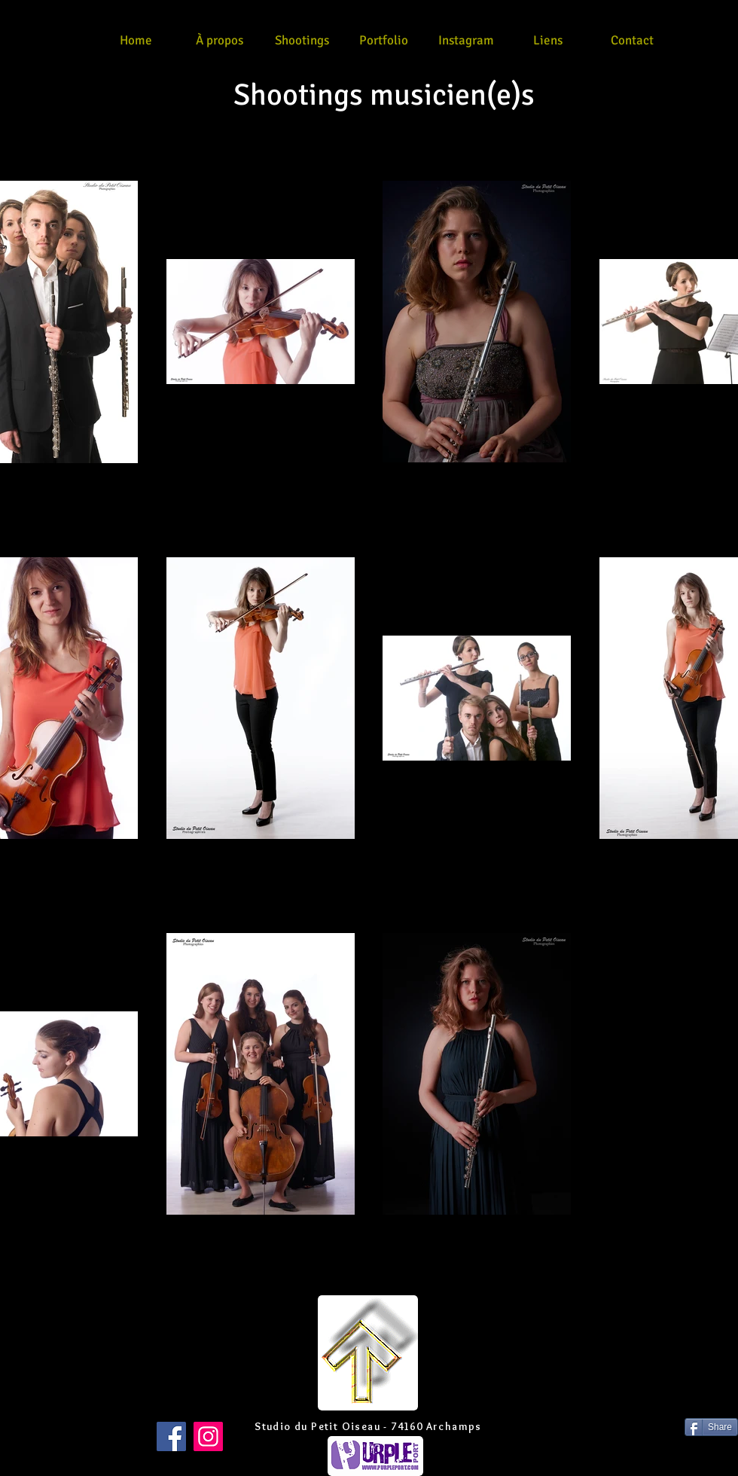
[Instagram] (208, 1436)
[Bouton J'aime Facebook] (29, 1427)
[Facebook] (171, 1436)
